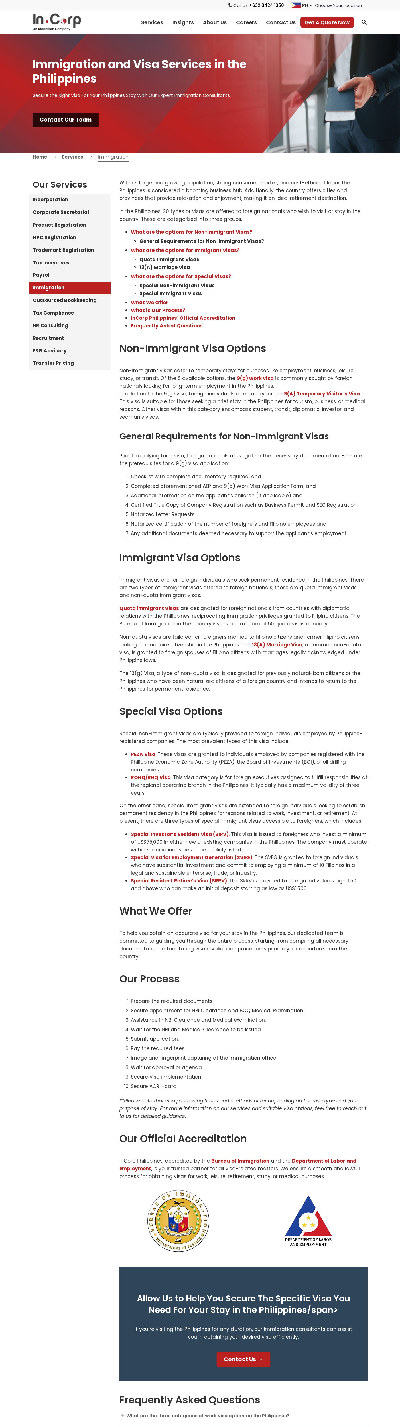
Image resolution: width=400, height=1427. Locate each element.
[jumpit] (338, 5)
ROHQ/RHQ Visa (151, 777)
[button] (364, 22)
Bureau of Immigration (240, 1161)
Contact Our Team (66, 120)
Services (152, 22)
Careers (246, 22)
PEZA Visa (143, 754)
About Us (215, 22)
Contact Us (281, 22)
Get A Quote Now (327, 22)
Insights (183, 22)
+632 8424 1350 (266, 5)
